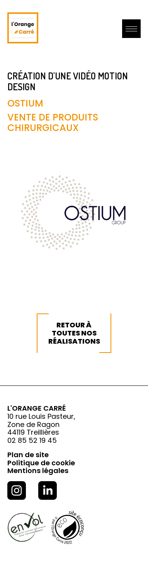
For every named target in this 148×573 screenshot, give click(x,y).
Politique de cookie (41, 463)
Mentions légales (37, 470)
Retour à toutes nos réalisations (74, 333)
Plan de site (28, 454)
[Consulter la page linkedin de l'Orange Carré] (47, 491)
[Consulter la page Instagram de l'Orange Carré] (16, 491)
